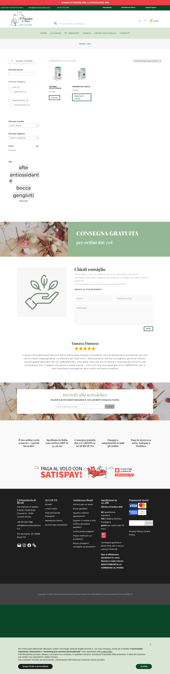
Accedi (48, 504)
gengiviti (23, 195)
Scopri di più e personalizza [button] (35, 666)
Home (82, 43)
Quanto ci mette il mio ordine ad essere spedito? (84, 523)
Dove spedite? (80, 508)
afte (23, 167)
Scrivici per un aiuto (83, 504)
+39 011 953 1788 (25, 522)
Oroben (12, 150)
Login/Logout (150, 7)
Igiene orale (19, 92)
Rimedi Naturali (20, 105)
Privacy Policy (136, 531)
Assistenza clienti (128, 7)
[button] (150, 644)
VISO (15, 87)
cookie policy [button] (106, 651)
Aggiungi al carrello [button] (79, 97)
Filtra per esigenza (16, 134)
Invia (148, 329)
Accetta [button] (143, 666)
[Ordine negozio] (147, 61)
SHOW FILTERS (22, 60)
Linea (23, 146)
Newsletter (107, 7)
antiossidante (24, 177)
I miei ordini (51, 508)
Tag (10, 162)
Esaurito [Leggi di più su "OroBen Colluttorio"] (54, 98)
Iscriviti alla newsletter (56, 525)
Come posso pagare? (83, 531)
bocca (23, 188)
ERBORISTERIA (19, 101)
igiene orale (23, 201)
